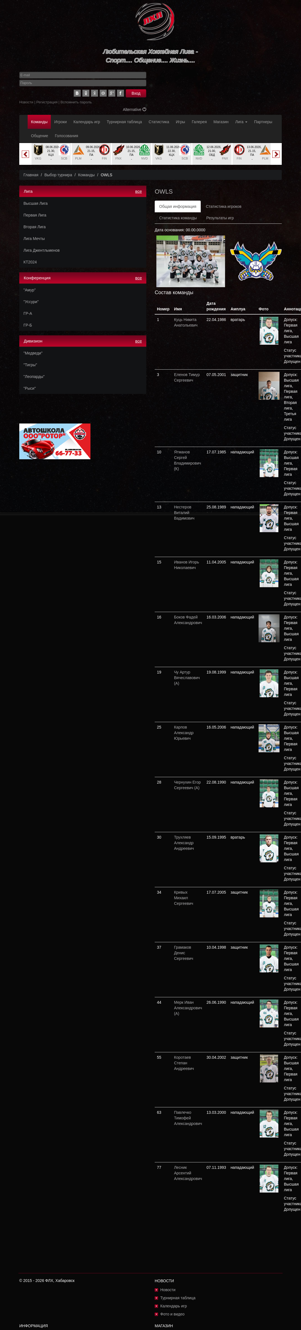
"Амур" (29, 290)
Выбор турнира (58, 175)
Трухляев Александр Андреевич (184, 843)
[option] (51, 154)
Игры (180, 122)
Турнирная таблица (124, 122)
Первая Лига (34, 215)
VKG (38, 158)
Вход (136, 93)
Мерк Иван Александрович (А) (188, 1008)
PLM (78, 158)
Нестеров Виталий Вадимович (184, 512)
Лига (241, 122)
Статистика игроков (223, 206)
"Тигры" (30, 365)
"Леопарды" (34, 376)
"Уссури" (31, 301)
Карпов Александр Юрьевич (184, 733)
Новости (26, 102)
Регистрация (47, 102)
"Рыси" (29, 388)
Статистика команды (178, 218)
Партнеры (263, 122)
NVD (144, 158)
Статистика (159, 122)
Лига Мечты (34, 238)
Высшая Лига (35, 203)
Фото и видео (172, 1314)
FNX (118, 158)
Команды (39, 122)
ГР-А (27, 313)
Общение (39, 136)
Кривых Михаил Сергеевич (183, 898)
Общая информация (177, 206)
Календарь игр (86, 122)
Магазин (221, 122)
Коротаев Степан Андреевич (184, 1063)
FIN (104, 158)
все (138, 191)
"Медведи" (32, 353)
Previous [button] (25, 154)
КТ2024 (30, 262)
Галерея (199, 122)
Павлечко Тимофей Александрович (188, 1118)
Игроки (60, 122)
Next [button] (276, 154)
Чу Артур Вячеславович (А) (187, 678)
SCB (64, 158)
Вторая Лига (34, 227)
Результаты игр (220, 218)
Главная (30, 175)
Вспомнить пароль (76, 102)
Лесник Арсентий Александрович (188, 1173)
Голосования (66, 136)
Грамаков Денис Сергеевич (183, 953)
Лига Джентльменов (41, 250)
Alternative (134, 109)
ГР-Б (27, 325)
